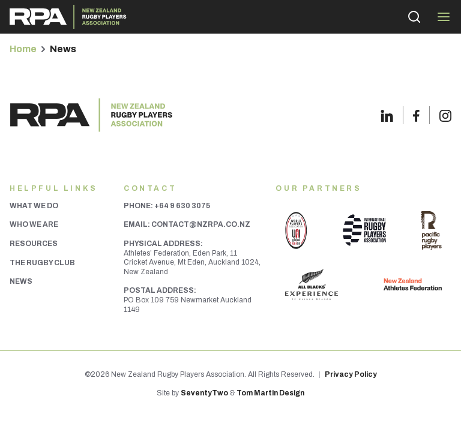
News (21, 281)
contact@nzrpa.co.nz (200, 224)
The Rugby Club (42, 263)
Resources (34, 243)
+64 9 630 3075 (182, 206)
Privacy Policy (351, 374)
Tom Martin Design (270, 393)
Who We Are (34, 224)
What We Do (34, 206)
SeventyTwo (204, 393)
